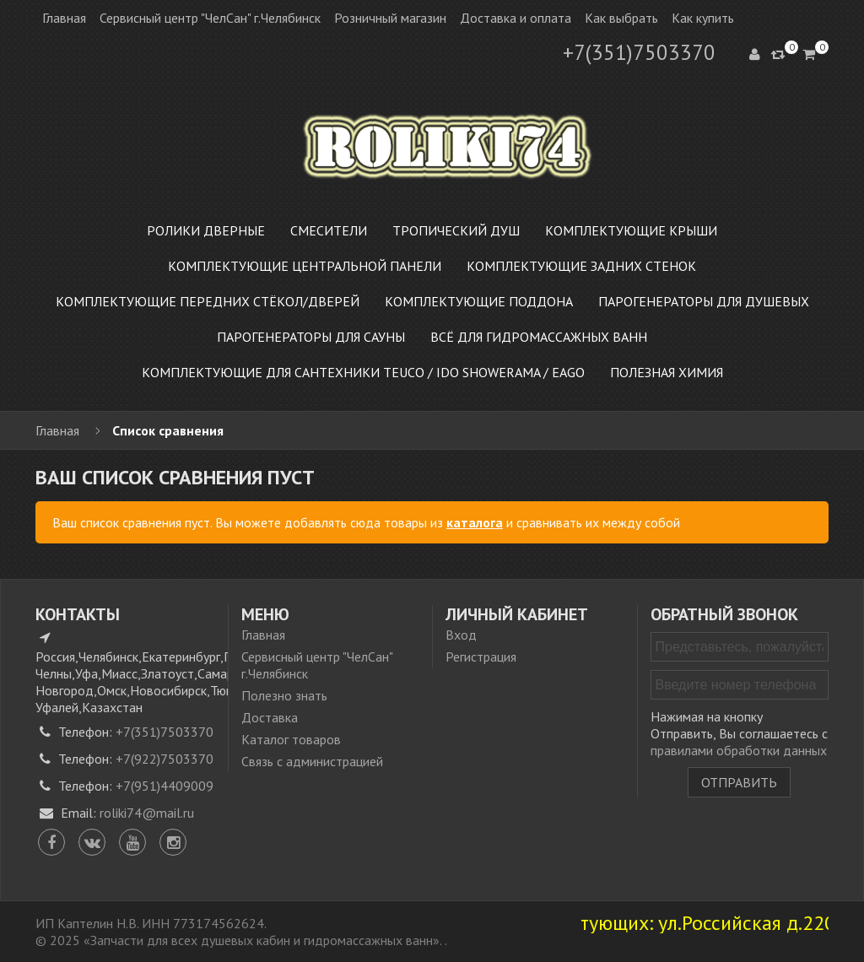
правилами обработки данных (739, 750)
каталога (474, 522)
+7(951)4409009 (164, 785)
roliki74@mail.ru (147, 812)
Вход (461, 634)
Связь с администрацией (312, 761)
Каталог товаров (291, 739)
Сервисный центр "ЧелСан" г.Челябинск (210, 17)
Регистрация (481, 656)
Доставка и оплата (515, 17)
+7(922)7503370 (164, 758)
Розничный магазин (390, 17)
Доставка (269, 717)
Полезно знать (284, 695)
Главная (64, 17)
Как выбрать (621, 17)
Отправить (739, 782)
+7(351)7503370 (639, 52)
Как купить (703, 17)
